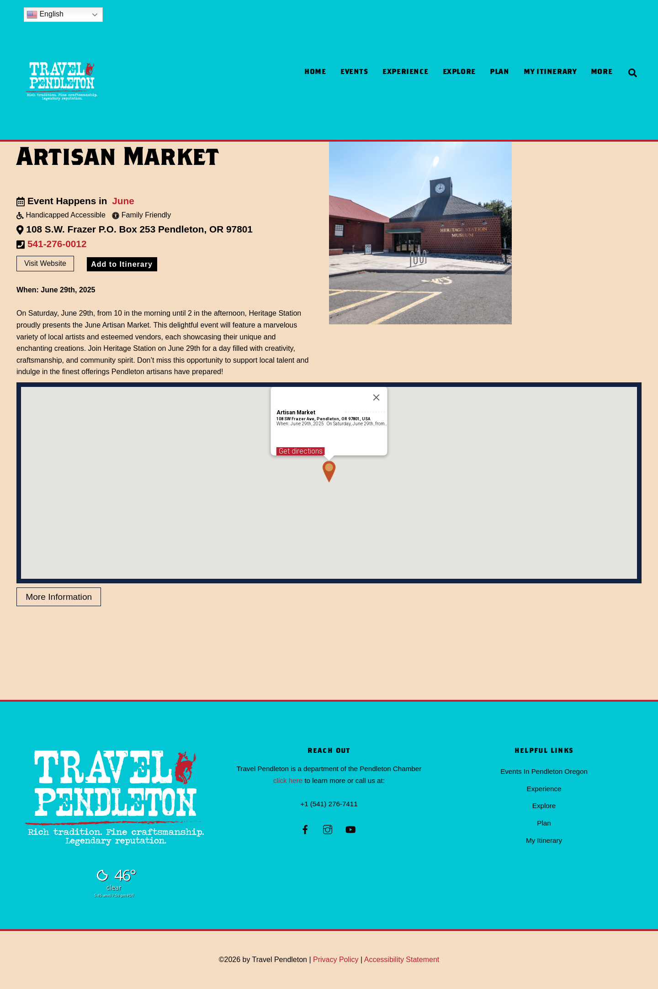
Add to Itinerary (122, 265)
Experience (405, 72)
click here (287, 780)
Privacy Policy (336, 960)
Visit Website (45, 264)
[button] (329, 472)
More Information (59, 597)
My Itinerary (550, 72)
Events (354, 72)
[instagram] (327, 829)
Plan (499, 72)
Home (315, 72)
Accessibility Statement (402, 960)
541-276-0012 (57, 243)
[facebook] (305, 829)
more (602, 72)
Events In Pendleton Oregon (544, 772)
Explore (459, 72)
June (123, 201)
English (45, 14)
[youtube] (350, 829)
